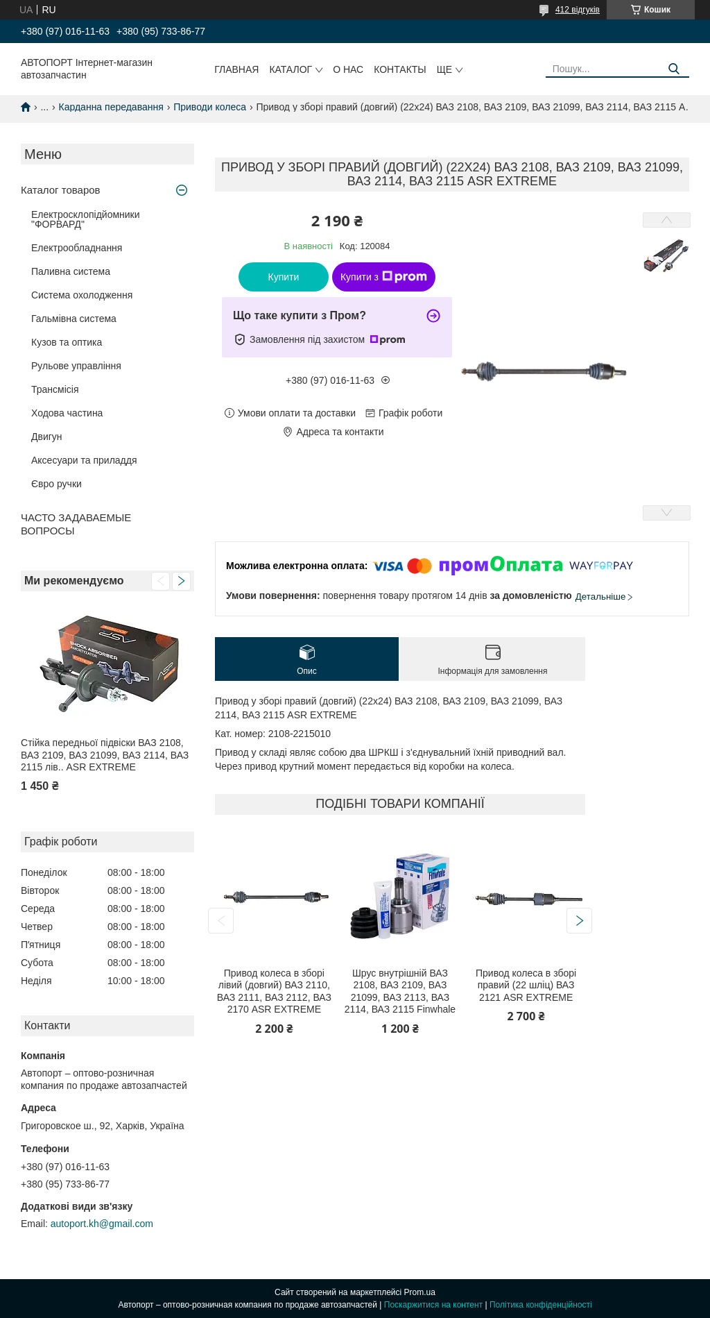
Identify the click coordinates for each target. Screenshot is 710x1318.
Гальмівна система (73, 318)
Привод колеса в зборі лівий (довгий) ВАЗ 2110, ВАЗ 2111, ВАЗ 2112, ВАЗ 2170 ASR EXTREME (274, 991)
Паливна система (70, 271)
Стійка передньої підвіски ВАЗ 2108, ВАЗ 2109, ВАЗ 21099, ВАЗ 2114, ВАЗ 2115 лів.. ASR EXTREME (105, 754)
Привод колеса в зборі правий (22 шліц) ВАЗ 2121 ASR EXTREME (526, 985)
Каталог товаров (61, 190)
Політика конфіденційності (541, 1305)
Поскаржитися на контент (433, 1305)
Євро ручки (56, 483)
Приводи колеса (209, 107)
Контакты (400, 69)
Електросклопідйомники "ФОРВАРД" (85, 219)
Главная (236, 69)
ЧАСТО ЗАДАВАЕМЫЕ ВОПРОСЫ (76, 524)
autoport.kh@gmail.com (102, 1223)
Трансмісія (55, 389)
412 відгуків (577, 10)
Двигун (46, 436)
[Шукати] (673, 69)
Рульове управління (76, 365)
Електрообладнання (76, 247)
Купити (284, 276)
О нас (348, 69)
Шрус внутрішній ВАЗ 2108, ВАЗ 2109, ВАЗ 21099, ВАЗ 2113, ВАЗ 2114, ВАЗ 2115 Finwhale (400, 991)
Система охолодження (81, 295)
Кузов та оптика (66, 342)
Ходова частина (67, 413)
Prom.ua (419, 1292)
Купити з (383, 277)
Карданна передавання (111, 107)
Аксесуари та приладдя (84, 460)
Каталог (290, 69)
